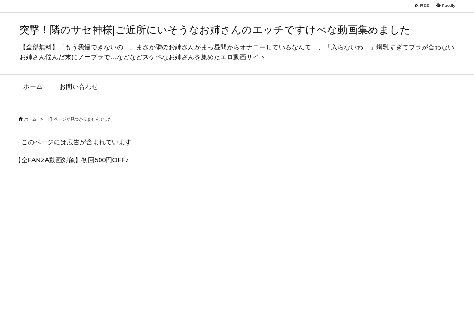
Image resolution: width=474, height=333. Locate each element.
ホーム (30, 119)
